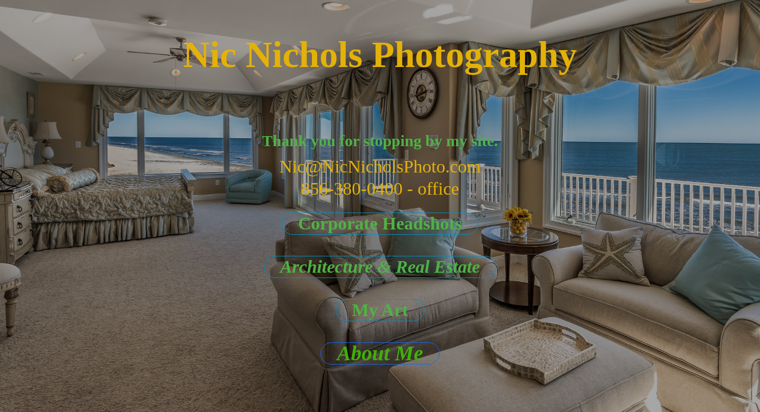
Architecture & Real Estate (380, 266)
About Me (380, 353)
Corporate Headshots (380, 223)
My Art (380, 310)
